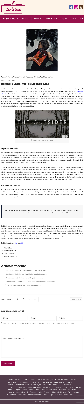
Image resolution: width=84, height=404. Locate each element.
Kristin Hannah (24, 382)
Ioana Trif (35, 382)
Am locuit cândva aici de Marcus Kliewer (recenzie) (26, 270)
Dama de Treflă (61, 380)
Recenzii (25, 19)
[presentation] (17, 330)
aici (16, 243)
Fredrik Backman (15, 380)
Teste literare (51, 19)
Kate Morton (46, 382)
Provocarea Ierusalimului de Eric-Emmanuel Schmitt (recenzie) (30, 282)
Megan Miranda (21, 390)
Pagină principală (10, 19)
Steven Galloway (34, 387)
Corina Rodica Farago (52, 387)
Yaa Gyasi (22, 395)
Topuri (64, 19)
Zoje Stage (48, 395)
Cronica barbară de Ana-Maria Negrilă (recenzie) (25, 278)
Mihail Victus (59, 382)
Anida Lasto (69, 395)
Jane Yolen (20, 392)
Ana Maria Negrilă (50, 385)
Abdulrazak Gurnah (49, 390)
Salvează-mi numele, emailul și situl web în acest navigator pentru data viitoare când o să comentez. (40, 323)
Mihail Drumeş (44, 392)
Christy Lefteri (68, 387)
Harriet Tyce (36, 385)
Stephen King (76, 299)
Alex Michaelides (35, 395)
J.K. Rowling (32, 392)
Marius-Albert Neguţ (45, 380)
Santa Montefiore (22, 385)
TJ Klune (58, 395)
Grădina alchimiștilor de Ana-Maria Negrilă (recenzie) (26, 274)
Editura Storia (29, 380)
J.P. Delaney (20, 387)
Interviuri (37, 19)
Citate (73, 19)
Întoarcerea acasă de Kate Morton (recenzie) (23, 285)
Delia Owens (34, 390)
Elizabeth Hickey (59, 392)
